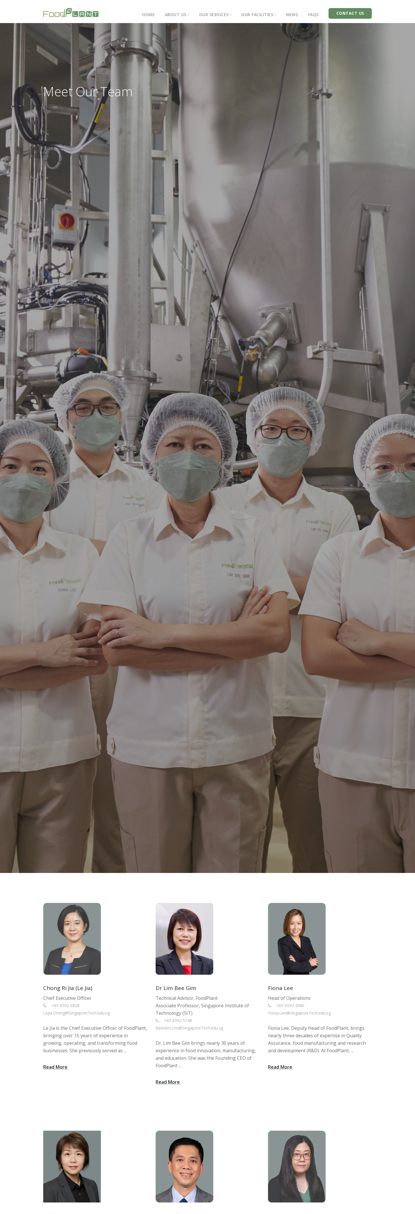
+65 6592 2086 (291, 1005)
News (292, 14)
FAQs (313, 14)
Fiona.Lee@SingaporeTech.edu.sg (299, 1013)
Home (148, 14)
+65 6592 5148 (178, 1020)
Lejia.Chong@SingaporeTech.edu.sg (76, 1013)
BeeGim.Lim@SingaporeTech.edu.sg (189, 1028)
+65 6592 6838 (66, 1005)
